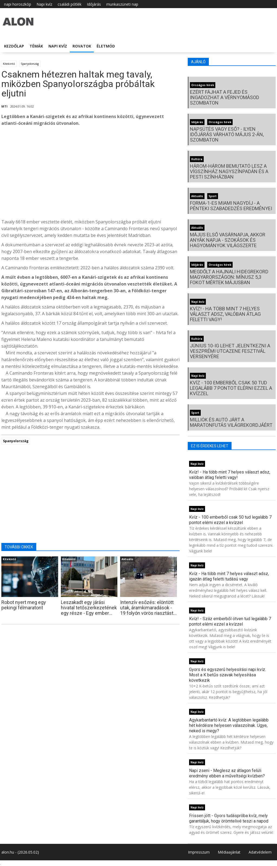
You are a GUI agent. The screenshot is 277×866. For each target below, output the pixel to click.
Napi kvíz (44, 4)
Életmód (106, 46)
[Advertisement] (90, 174)
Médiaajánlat (229, 852)
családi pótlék (69, 4)
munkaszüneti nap (122, 4)
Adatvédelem (260, 852)
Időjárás (94, 4)
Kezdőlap (14, 46)
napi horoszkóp (17, 4)
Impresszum (199, 852)
